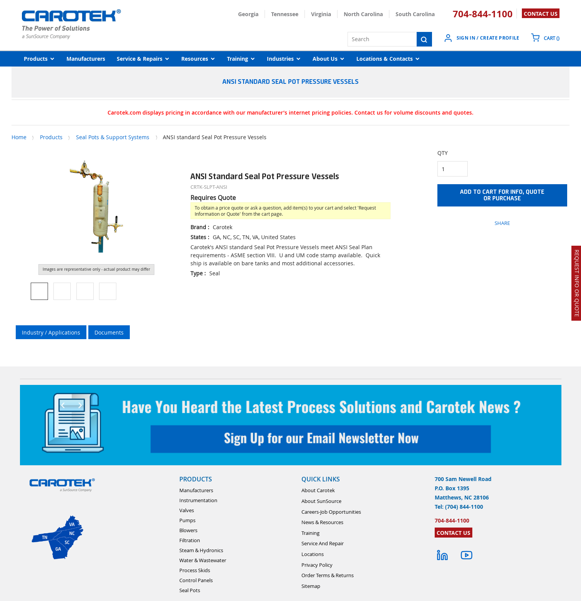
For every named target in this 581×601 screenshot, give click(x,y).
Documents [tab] (109, 332)
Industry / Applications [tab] (51, 332)
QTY (442, 152)
